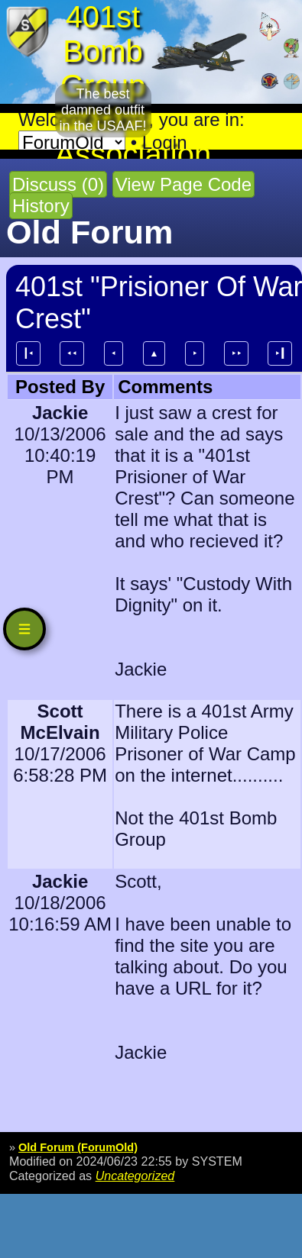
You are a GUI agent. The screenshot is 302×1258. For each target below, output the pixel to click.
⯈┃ (279, 353)
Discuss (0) (58, 184)
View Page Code (183, 184)
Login (164, 142)
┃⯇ (28, 353)
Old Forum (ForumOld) (78, 1147)
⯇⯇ (72, 353)
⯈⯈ (236, 353)
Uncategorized (135, 1175)
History (41, 205)
